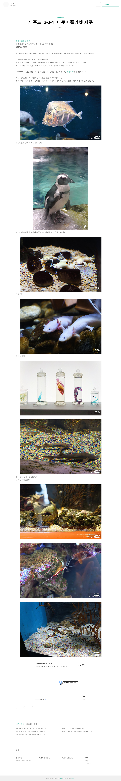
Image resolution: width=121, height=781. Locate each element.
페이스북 (96, 742)
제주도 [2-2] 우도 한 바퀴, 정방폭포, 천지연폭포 (30, 731)
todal (13, 3)
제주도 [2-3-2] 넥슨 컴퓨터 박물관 (71, 729)
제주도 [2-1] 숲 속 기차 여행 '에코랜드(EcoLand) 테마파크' (75, 731)
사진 (17, 724)
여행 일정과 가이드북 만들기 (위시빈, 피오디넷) (30, 729)
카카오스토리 (99, 742)
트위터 (103, 742)
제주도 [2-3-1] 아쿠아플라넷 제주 (60, 22)
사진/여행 (60, 17)
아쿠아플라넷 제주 (23, 41)
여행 (22, 724)
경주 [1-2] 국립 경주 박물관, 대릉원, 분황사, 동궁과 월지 (30, 734)
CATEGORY (111, 4)
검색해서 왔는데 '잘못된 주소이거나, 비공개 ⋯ (25, 761)
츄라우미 (69, 71)
